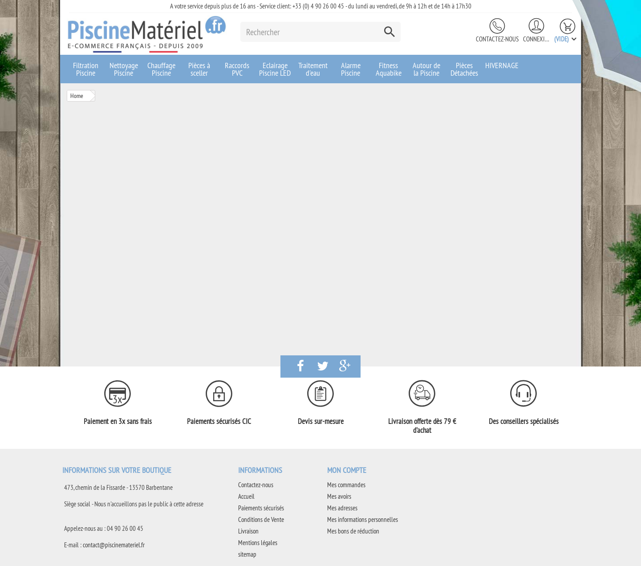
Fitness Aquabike (389, 69)
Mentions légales (257, 542)
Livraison (248, 531)
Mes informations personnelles (362, 519)
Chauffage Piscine (161, 69)
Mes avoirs (339, 496)
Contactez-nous (497, 39)
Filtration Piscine (85, 69)
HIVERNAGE (502, 65)
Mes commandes (346, 484)
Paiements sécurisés (261, 508)
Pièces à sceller (199, 69)
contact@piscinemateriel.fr (114, 545)
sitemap (247, 554)
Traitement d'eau (313, 69)
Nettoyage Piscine (124, 69)
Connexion (536, 39)
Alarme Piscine (351, 69)
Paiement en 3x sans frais (118, 421)
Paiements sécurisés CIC (219, 421)
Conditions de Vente (261, 519)
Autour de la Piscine (426, 69)
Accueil (246, 496)
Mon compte (346, 470)
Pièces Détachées (464, 69)
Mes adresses (342, 508)
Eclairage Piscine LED (275, 69)
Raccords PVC (237, 69)
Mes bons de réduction (353, 531)
